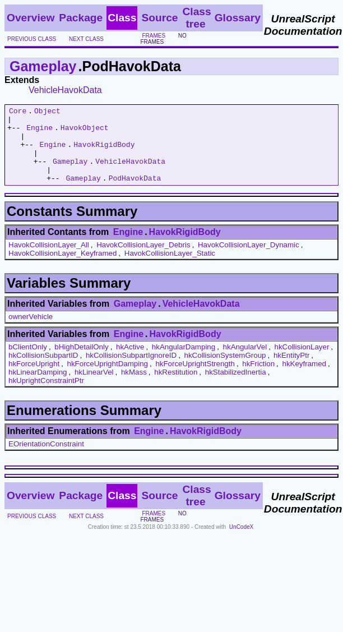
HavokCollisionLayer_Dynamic (248, 260)
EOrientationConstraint (46, 459)
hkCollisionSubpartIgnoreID (131, 370)
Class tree (196, 18)
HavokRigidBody (104, 152)
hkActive (130, 362)
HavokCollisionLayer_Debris (143, 260)
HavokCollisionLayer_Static (169, 268)
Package (81, 18)
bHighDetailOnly (81, 362)
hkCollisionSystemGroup (225, 370)
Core (17, 112)
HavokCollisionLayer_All (48, 260)
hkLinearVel (94, 387)
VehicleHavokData (65, 90)
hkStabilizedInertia (235, 387)
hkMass (134, 387)
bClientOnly (27, 362)
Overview (30, 18)
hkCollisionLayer (302, 362)
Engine (39, 132)
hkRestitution (175, 387)
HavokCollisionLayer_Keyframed (62, 268)
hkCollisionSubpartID (43, 370)
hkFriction (258, 379)
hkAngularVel (245, 362)
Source (159, 18)
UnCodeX (241, 542)
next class (86, 39)
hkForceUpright (33, 379)
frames (153, 36)
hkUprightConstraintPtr (46, 395)
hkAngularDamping (183, 362)
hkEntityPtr (291, 370)
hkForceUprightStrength (195, 379)
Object (47, 112)
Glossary (238, 18)
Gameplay (43, 66)
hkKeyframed (304, 379)
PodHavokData (135, 193)
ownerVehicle (30, 331)
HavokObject (85, 132)
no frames (163, 39)
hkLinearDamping (37, 387)
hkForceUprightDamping (107, 379)
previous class (31, 39)
